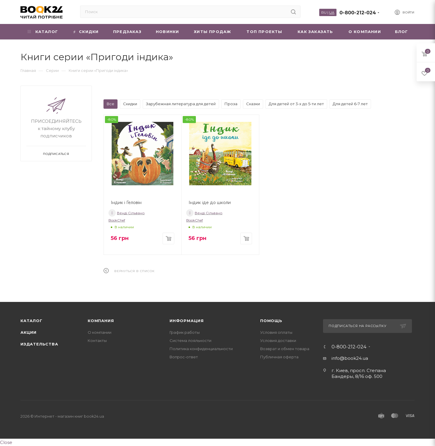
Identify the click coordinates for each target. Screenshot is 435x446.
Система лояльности (190, 340)
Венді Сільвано (126, 213)
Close (6, 442)
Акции (28, 332)
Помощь (271, 320)
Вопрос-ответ (184, 357)
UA (331, 12)
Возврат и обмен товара (284, 348)
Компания (101, 320)
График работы (185, 332)
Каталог (31, 320)
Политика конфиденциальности (201, 348)
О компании (99, 332)
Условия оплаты (276, 332)
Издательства (39, 344)
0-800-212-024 (357, 12)
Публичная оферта (279, 357)
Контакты (97, 340)
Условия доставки (278, 340)
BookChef (116, 220)
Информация (187, 320)
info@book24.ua (350, 358)
